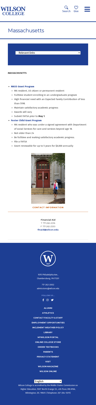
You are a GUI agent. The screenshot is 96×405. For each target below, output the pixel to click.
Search (66, 9)
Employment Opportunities (48, 322)
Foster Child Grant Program (26, 120)
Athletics (48, 313)
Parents (48, 352)
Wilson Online (48, 371)
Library (48, 332)
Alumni (48, 308)
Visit (48, 361)
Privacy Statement (48, 357)
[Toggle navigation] (87, 9)
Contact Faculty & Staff (48, 318)
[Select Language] (48, 381)
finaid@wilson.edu (48, 229)
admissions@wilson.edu (48, 288)
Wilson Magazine (48, 366)
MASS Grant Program (22, 86)
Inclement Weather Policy (48, 327)
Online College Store (48, 342)
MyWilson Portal (48, 337)
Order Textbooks (48, 347)
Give (76, 9)
